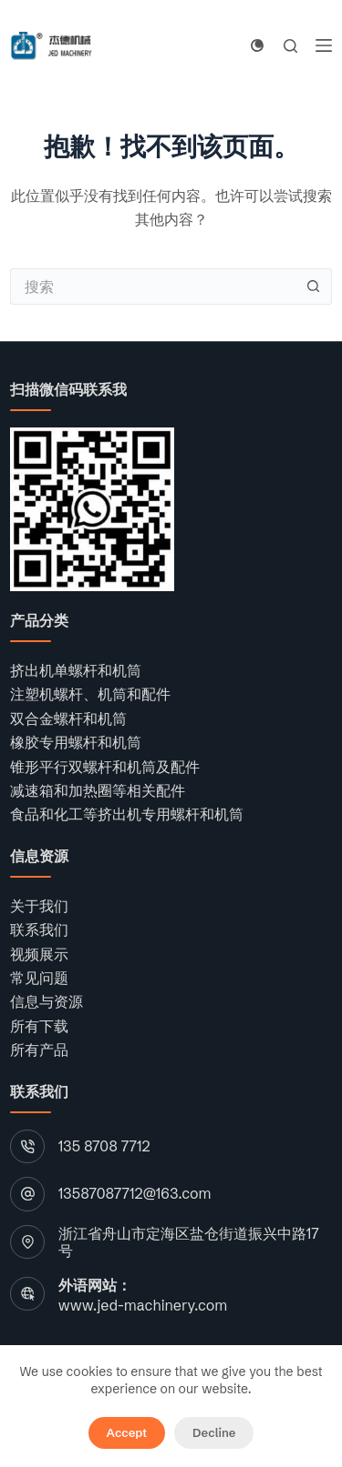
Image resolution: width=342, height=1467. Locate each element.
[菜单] (324, 45)
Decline (213, 1432)
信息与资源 (46, 1001)
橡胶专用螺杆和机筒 (75, 742)
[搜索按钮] (313, 286)
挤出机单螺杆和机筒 (75, 670)
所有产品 (39, 1049)
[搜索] (290, 46)
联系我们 (39, 929)
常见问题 (39, 978)
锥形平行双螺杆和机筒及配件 (105, 767)
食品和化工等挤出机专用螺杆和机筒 (127, 814)
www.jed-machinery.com (142, 1305)
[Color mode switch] (257, 45)
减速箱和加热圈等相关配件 (97, 790)
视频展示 (39, 954)
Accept (127, 1432)
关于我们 (39, 906)
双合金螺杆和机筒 (68, 718)
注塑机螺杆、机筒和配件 (90, 694)
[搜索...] (152, 286)
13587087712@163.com (135, 1193)
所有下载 (39, 1026)
